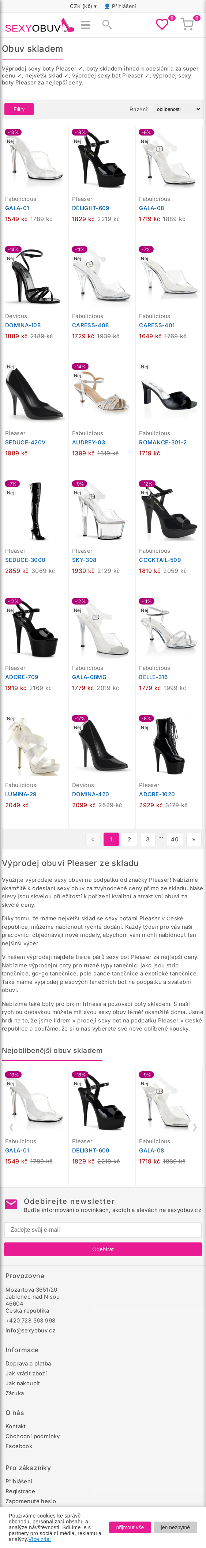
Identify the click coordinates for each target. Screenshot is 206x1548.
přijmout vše (130, 1527)
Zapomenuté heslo (30, 1501)
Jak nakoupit (22, 1383)
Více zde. (40, 1539)
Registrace (20, 1491)
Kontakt (15, 1426)
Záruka (14, 1393)
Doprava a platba (28, 1363)
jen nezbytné (175, 1527)
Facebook (18, 1446)
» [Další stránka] (193, 839)
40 (175, 839)
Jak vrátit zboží (26, 1373)
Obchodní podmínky (32, 1436)
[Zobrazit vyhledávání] (105, 25)
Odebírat (102, 1249)
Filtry (19, 109)
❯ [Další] (195, 1127)
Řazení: (139, 109)
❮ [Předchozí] (11, 1127)
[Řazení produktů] (177, 109)
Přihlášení (124, 6)
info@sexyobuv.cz (30, 1330)
